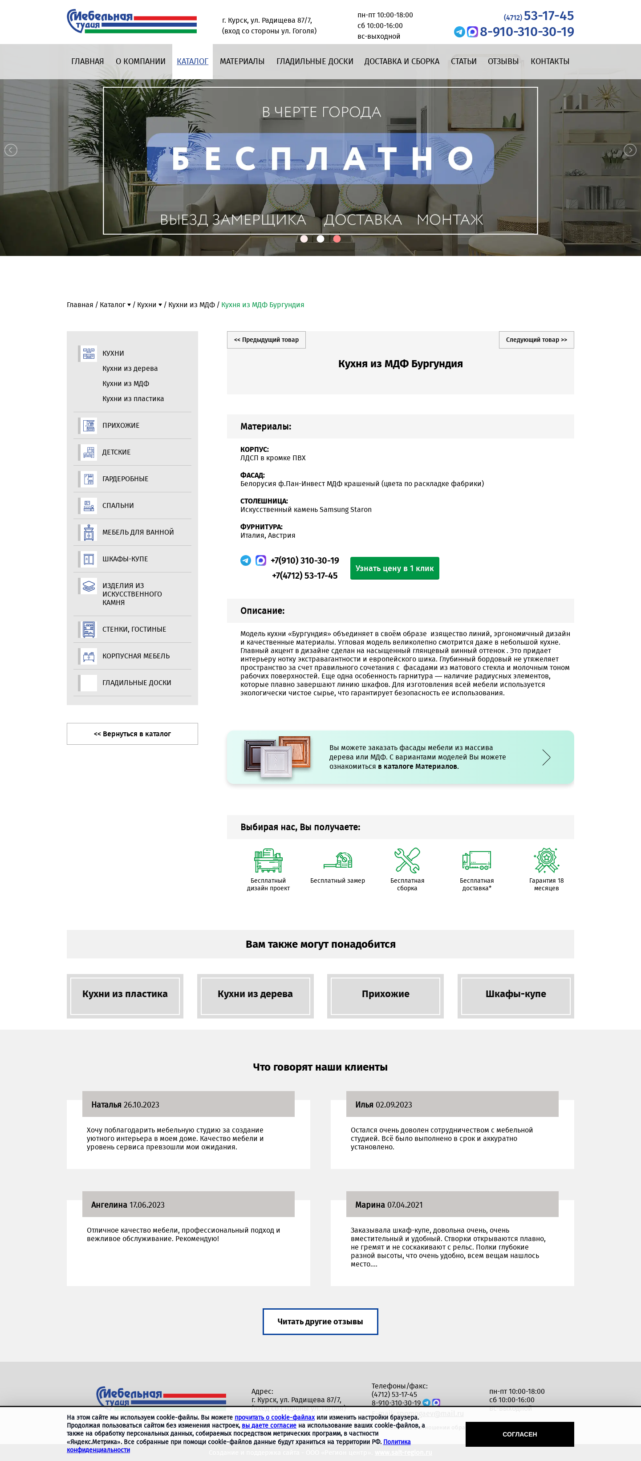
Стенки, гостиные (134, 629)
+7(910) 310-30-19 (305, 560)
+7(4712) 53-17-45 (305, 575)
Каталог (192, 61)
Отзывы (503, 61)
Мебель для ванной (138, 532)
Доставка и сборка (402, 61)
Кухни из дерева (130, 368)
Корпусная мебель (136, 656)
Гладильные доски (314, 61)
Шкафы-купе (125, 559)
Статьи (464, 61)
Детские (116, 452)
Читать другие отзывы (320, 1322)
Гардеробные (125, 479)
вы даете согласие (269, 1425)
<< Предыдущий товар (266, 340)
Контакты (550, 61)
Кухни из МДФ (191, 304)
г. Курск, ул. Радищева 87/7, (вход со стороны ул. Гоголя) (299, 1404)
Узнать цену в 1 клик (395, 568)
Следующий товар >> (536, 340)
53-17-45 (539, 16)
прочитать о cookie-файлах (275, 1417)
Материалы (242, 61)
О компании (141, 61)
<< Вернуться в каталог (132, 734)
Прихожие (121, 425)
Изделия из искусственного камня (132, 594)
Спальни (118, 505)
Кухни (147, 304)
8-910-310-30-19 (527, 32)
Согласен (520, 1434)
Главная (87, 61)
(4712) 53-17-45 (394, 1394)
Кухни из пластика (133, 398)
